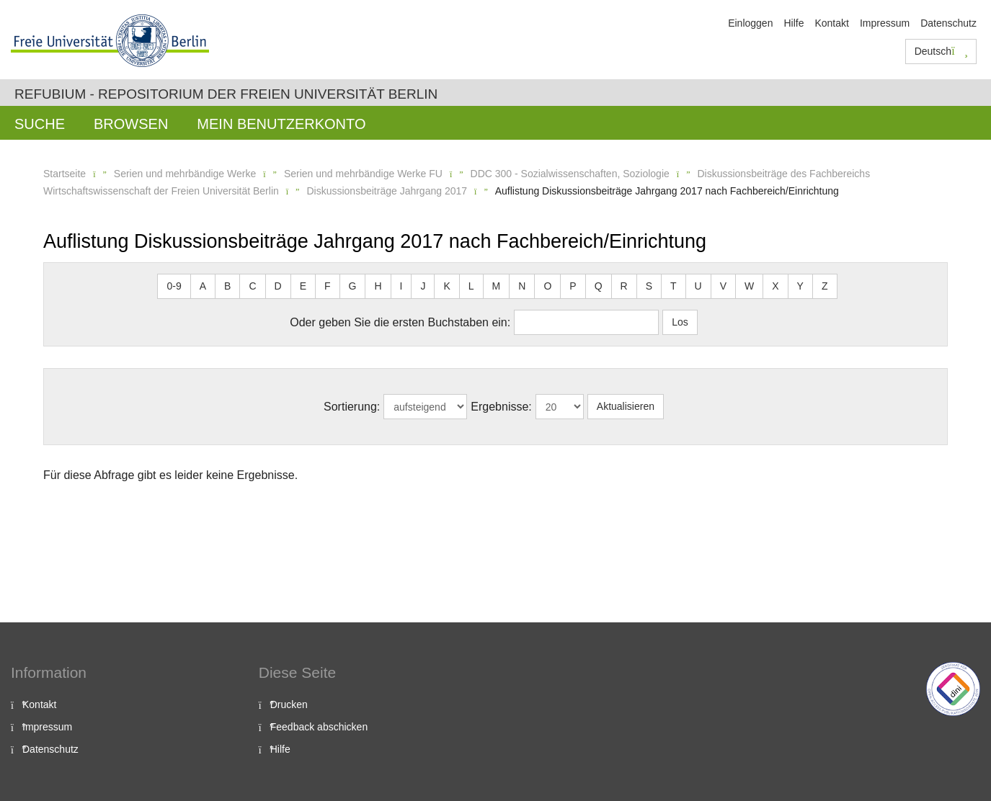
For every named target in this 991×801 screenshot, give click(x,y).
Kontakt (831, 23)
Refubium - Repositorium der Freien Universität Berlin (225, 94)
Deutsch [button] (941, 51)
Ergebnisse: (501, 406)
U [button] (698, 286)
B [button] (227, 286)
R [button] (624, 286)
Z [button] (825, 286)
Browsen (131, 124)
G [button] (353, 286)
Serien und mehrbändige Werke (185, 173)
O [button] (547, 286)
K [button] (446, 286)
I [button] (401, 286)
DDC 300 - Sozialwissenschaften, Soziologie (570, 173)
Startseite (64, 173)
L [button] (471, 286)
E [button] (303, 286)
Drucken (289, 704)
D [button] (278, 286)
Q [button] (599, 286)
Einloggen (750, 23)
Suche (39, 124)
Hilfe (793, 23)
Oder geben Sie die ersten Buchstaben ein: (400, 322)
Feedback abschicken (319, 727)
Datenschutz (948, 23)
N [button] (521, 286)
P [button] (572, 286)
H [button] (377, 286)
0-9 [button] (173, 286)
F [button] (327, 286)
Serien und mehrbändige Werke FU (363, 173)
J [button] (422, 286)
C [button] (252, 286)
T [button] (673, 286)
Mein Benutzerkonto (281, 124)
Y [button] (800, 286)
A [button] (203, 286)
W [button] (749, 286)
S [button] (649, 286)
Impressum (885, 23)
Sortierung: (352, 406)
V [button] (723, 286)
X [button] (775, 286)
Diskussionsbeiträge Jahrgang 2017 (386, 191)
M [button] (496, 286)
